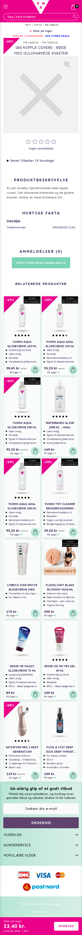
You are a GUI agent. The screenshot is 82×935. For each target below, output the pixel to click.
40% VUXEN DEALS (57, 36)
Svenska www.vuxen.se (41, 915)
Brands (38, 24)
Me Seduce (50, 42)
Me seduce (51, 24)
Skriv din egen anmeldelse (41, 263)
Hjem (28, 24)
